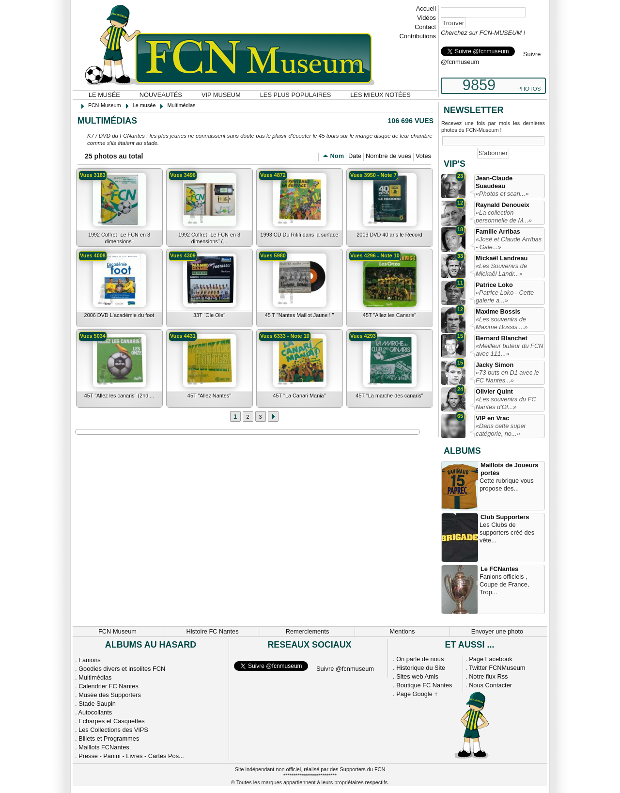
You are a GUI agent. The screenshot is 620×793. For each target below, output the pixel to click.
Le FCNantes (499, 568)
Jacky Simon (494, 364)
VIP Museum (221, 94)
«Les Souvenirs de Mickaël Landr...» (501, 269)
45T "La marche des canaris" (389, 395)
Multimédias (94, 677)
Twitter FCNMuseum (497, 667)
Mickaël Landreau (501, 258)
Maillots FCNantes (103, 747)
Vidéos (426, 17)
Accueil (426, 8)
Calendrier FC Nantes (108, 686)
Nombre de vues (388, 155)
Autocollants (95, 712)
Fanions (89, 660)
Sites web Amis (417, 676)
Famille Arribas (498, 231)
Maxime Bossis (498, 311)
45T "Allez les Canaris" (389, 315)
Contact (425, 27)
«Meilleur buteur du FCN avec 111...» (509, 349)
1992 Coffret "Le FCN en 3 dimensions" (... (209, 238)
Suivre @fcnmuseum (345, 668)
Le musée (104, 94)
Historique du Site (420, 667)
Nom (337, 155)
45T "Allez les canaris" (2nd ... (119, 395)
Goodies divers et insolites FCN (121, 668)
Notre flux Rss (488, 676)
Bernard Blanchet (501, 338)
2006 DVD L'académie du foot (119, 315)
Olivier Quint (494, 391)
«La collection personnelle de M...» (504, 216)
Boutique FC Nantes (424, 685)
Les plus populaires (295, 94)
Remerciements (307, 631)
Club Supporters (504, 517)
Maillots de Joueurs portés (509, 468)
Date (354, 155)
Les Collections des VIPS (113, 729)
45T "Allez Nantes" (209, 395)
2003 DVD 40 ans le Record (389, 235)
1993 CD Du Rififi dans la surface (300, 235)
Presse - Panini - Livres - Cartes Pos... (131, 756)
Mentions (402, 631)
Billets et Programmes (108, 738)
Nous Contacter (490, 685)
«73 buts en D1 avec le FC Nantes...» (507, 376)
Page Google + (417, 694)
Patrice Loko (494, 284)
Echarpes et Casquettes (111, 721)
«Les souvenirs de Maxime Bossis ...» (501, 323)
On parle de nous (420, 659)
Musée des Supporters (109, 694)
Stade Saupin (97, 703)
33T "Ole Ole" (209, 315)
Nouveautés (161, 94)
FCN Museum (117, 631)
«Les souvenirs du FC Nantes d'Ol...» (506, 403)
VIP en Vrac (492, 418)
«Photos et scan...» (502, 193)
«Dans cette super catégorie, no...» (501, 429)
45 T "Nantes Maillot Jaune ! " (299, 315)
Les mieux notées (380, 94)
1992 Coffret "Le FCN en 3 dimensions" (119, 238)
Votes (423, 155)
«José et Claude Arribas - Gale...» (509, 243)
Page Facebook (490, 659)
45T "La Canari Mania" (299, 395)
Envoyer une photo (497, 631)
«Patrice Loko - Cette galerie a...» (505, 296)
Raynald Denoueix (502, 204)
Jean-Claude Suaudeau (494, 182)
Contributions (418, 36)
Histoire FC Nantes (212, 631)
